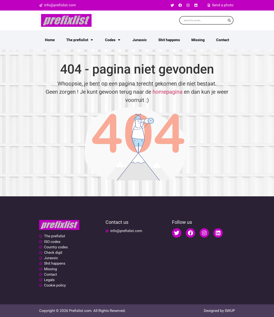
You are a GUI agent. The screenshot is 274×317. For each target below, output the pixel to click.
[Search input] (205, 20)
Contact (222, 40)
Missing (198, 40)
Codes (113, 39)
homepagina (167, 92)
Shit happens (169, 40)
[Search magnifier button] (229, 20)
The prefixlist (80, 39)
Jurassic (139, 40)
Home (50, 40)
